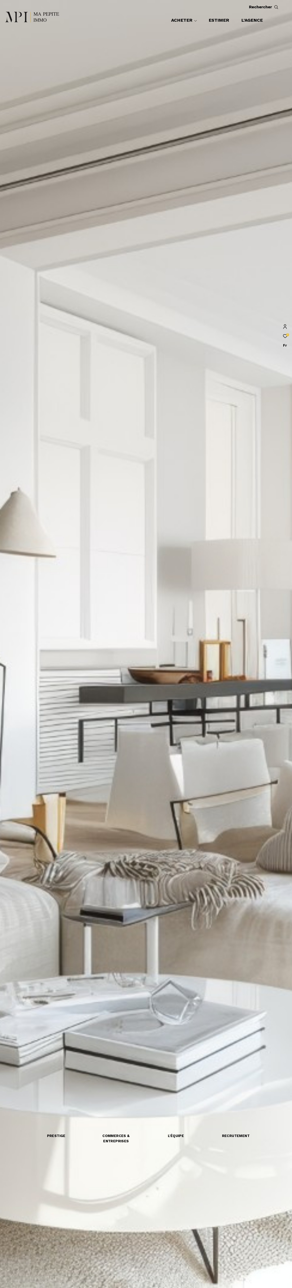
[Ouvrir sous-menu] (195, 20)
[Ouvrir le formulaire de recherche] (273, 7)
